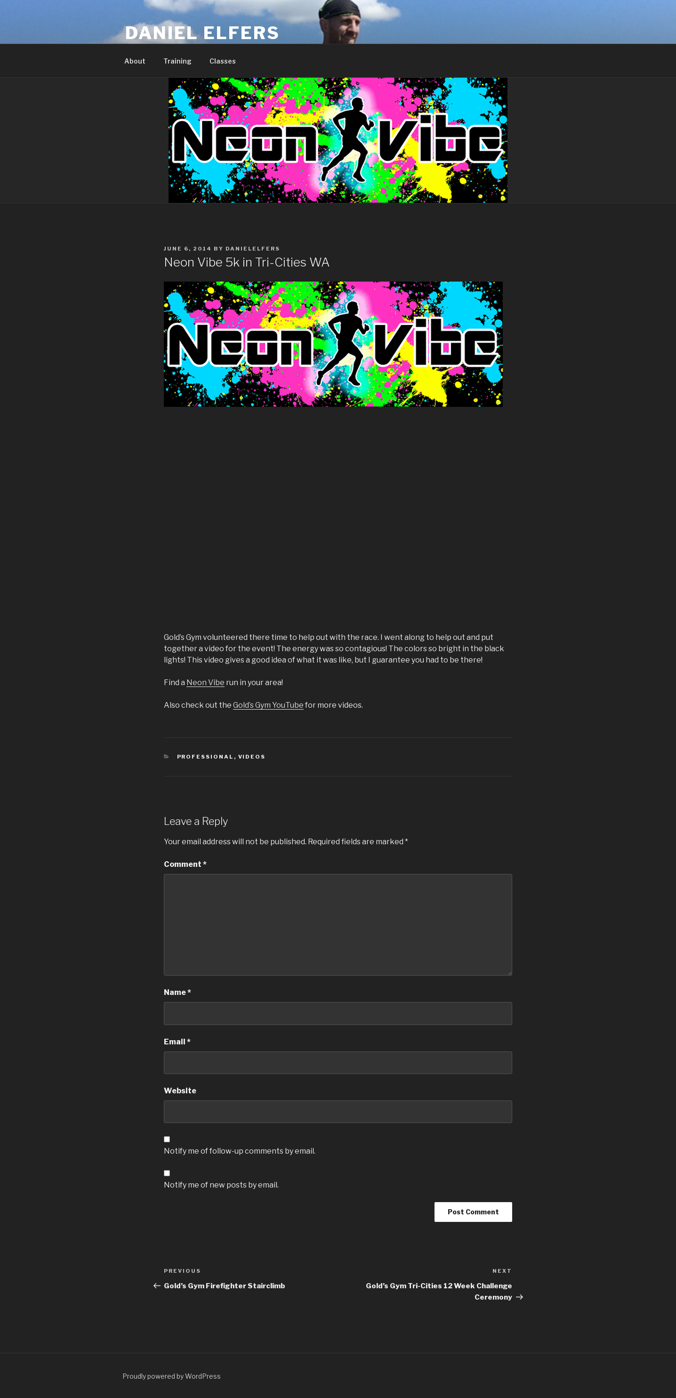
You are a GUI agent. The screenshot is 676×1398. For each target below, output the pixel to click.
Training (177, 61)
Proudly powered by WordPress (171, 1376)
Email (177, 1041)
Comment (185, 864)
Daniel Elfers (202, 33)
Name (177, 992)
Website (180, 1090)
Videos (252, 756)
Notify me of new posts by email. (221, 1184)
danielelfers (252, 248)
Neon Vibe (205, 682)
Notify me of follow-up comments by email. (239, 1151)
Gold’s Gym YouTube (268, 705)
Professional (205, 756)
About (134, 61)
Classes (222, 61)
